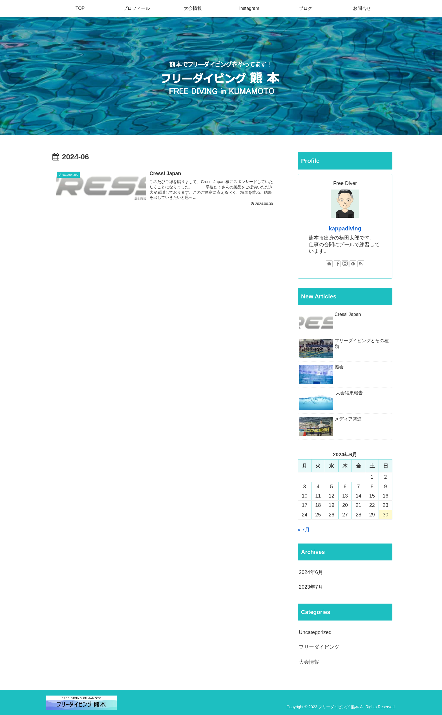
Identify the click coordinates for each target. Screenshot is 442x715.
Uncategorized (315, 632)
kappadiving (345, 228)
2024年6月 (311, 572)
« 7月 (304, 530)
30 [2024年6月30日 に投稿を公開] (385, 515)
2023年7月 (311, 587)
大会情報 (309, 662)
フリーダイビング (319, 647)
